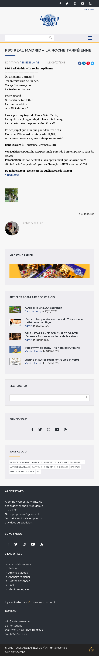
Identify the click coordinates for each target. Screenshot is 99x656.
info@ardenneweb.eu (18, 621)
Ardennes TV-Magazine (71, 462)
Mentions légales (18, 589)
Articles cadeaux (20, 467)
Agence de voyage (20, 462)
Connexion (88, 9)
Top (91, 650)
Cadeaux (75, 467)
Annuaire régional (19, 577)
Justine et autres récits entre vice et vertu (52, 359)
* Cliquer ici (12, 175)
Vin (38, 471)
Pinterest (88, 63)
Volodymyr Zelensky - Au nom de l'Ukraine (52, 347)
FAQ (11, 585)
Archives (13, 568)
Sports (30, 471)
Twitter (92, 63)
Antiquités (50, 462)
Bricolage (62, 467)
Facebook (79, 63)
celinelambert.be (15, 652)
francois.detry (33, 311)
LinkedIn (84, 63)
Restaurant (17, 471)
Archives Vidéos (18, 572)
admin (29, 325)
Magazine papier (49, 271)
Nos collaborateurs (19, 564)
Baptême (37, 467)
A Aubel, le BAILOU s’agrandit (43, 307)
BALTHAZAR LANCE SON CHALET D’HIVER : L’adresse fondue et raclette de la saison (52, 335)
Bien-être (49, 467)
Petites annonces (19, 581)
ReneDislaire (29, 62)
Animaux (37, 462)
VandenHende (34, 351)
